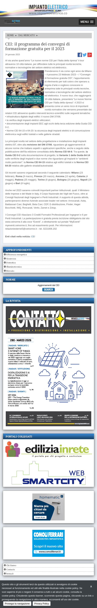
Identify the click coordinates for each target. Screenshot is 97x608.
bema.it (9, 573)
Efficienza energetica (16, 254)
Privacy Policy (41, 603)
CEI (33, 236)
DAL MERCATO (26, 35)
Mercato (10, 270)
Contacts (10, 569)
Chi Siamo (11, 565)
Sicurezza (11, 258)
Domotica (11, 262)
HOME (10, 35)
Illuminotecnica (14, 266)
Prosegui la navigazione (17, 603)
